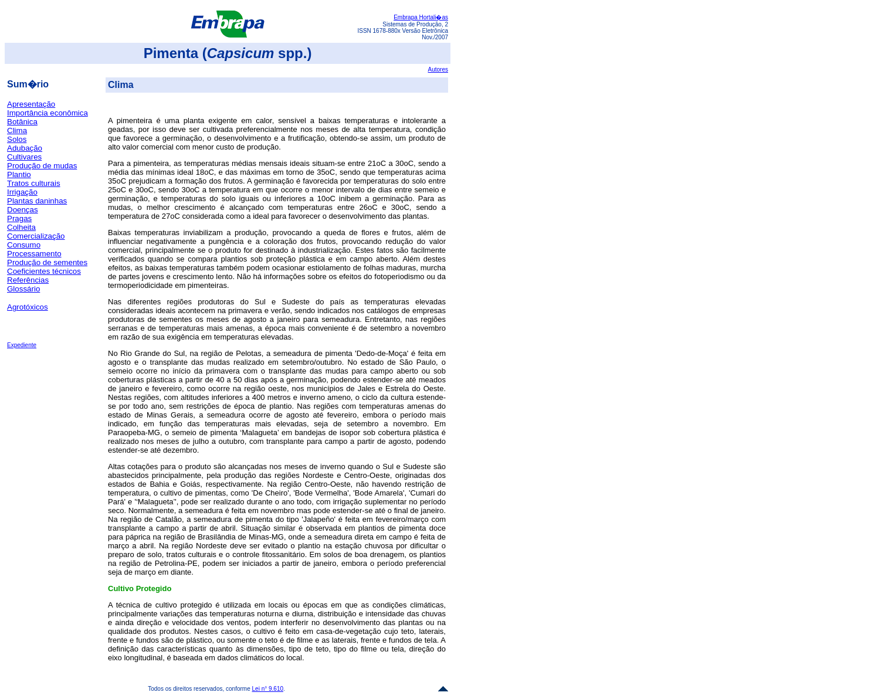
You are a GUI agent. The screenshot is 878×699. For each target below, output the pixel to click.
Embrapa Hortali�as (421, 17)
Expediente (21, 345)
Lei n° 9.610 (268, 689)
